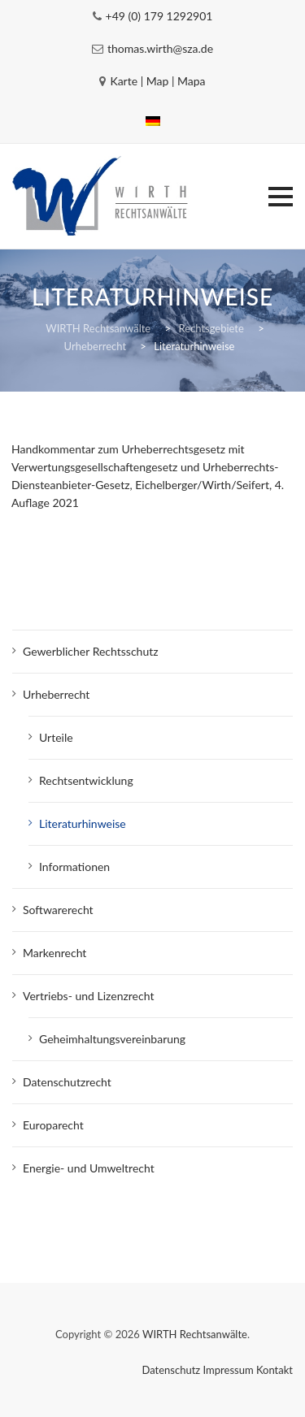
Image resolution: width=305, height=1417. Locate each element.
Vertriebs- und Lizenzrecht (88, 996)
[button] (280, 196)
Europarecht (53, 1125)
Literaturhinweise (82, 823)
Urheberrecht (56, 694)
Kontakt (274, 1369)
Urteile (56, 737)
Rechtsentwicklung (86, 780)
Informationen (74, 866)
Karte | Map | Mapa (157, 81)
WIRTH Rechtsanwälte (194, 1334)
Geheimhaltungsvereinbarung (112, 1039)
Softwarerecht (58, 909)
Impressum (228, 1369)
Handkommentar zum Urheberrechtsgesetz (118, 449)
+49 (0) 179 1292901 (159, 16)
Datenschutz (171, 1369)
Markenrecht (54, 953)
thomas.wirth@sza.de (160, 48)
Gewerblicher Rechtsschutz (91, 651)
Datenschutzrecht (67, 1082)
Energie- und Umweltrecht (89, 1168)
